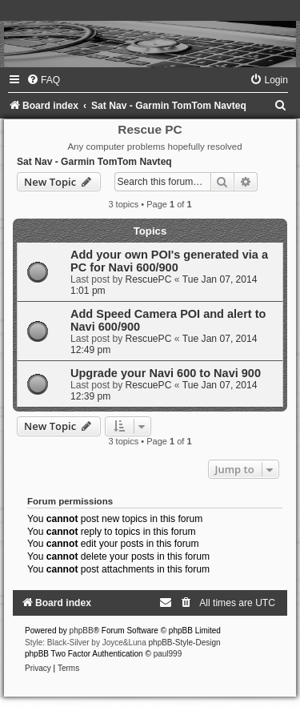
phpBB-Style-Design (185, 642)
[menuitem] (43, 80)
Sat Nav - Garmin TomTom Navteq (94, 161)
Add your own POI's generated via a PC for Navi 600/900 (169, 261)
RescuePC (149, 279)
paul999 (168, 653)
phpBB (82, 630)
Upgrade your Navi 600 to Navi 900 (165, 373)
